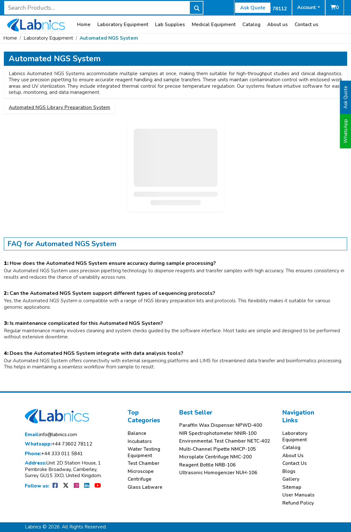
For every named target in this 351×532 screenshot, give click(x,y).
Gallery (290, 479)
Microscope (141, 471)
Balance (137, 433)
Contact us (306, 25)
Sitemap (291, 487)
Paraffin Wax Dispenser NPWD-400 (220, 425)
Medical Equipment (214, 25)
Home (84, 25)
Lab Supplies (170, 25)
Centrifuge (139, 479)
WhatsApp (345, 131)
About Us (293, 456)
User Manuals (298, 495)
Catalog (251, 25)
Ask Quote (252, 7)
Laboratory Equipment (122, 25)
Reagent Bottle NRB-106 (207, 465)
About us (277, 25)
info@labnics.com (51, 435)
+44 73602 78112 (58, 444)
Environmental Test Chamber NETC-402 (224, 441)
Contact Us (294, 463)
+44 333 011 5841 (54, 454)
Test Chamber (144, 463)
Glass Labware (145, 487)
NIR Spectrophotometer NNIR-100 (218, 433)
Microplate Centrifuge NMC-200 (215, 457)
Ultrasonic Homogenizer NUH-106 (218, 473)
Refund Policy (298, 503)
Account (306, 7)
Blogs (289, 471)
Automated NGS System (109, 38)
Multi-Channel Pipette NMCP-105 (217, 449)
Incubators (140, 441)
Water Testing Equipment (144, 452)
